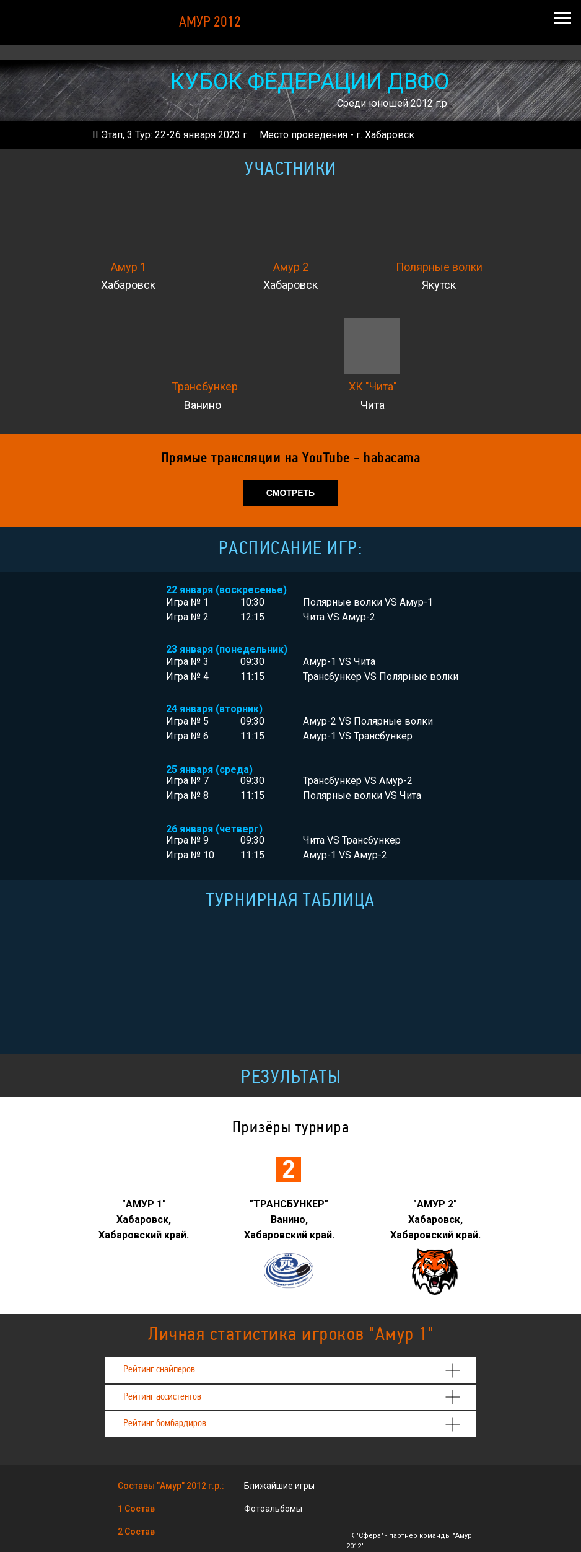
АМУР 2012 (210, 22)
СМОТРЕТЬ (290, 493)
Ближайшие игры (279, 1486)
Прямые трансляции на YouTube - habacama (291, 459)
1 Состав (136, 1509)
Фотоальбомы (273, 1509)
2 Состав (136, 1532)
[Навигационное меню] (562, 18)
